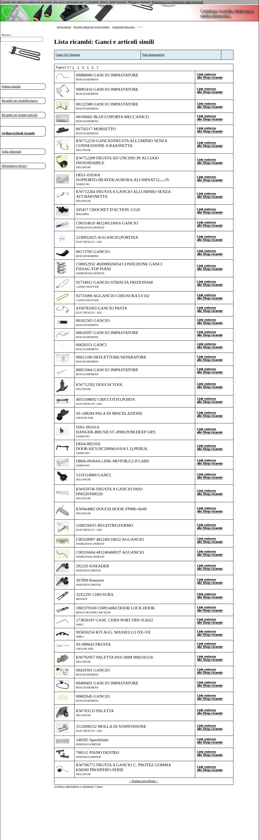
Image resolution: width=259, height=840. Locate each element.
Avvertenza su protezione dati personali (177, 2)
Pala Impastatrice (153, 55)
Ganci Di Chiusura (68, 55)
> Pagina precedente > (143, 781)
